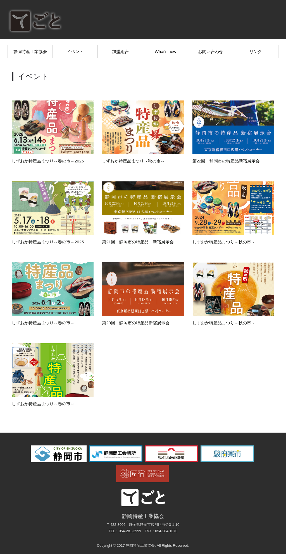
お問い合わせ (210, 51)
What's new (165, 51)
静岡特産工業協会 (30, 51)
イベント (75, 51)
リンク (255, 51)
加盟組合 (120, 51)
